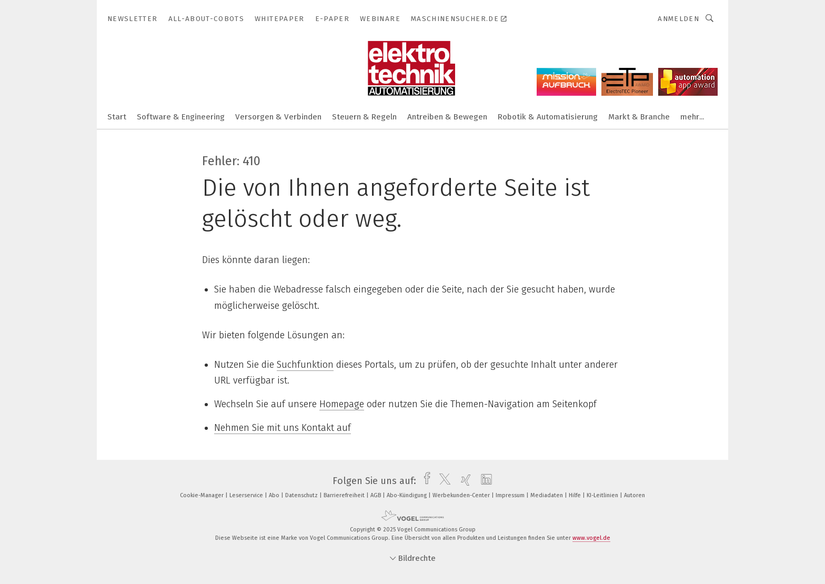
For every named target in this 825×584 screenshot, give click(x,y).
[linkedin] (484, 481)
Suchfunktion (305, 364)
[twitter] (442, 481)
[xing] (463, 481)
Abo (275, 495)
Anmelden (678, 18)
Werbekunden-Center (461, 495)
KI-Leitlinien (603, 495)
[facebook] (424, 481)
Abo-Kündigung (407, 495)
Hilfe (575, 495)
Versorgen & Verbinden (278, 117)
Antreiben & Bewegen (447, 117)
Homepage (341, 404)
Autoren (634, 495)
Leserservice (247, 495)
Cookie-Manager (202, 495)
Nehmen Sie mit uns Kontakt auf (282, 428)
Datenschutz (302, 495)
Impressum (511, 495)
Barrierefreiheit (345, 495)
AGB (376, 495)
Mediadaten (547, 495)
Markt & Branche (639, 117)
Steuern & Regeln (364, 117)
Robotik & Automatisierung (548, 117)
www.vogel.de (591, 538)
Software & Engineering (181, 117)
